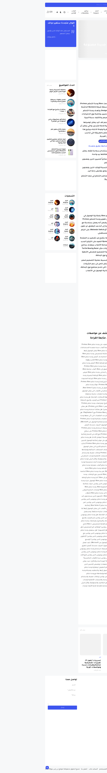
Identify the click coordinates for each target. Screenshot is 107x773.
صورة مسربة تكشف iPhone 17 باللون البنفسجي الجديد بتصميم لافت (95, 664)
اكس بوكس (89, 622)
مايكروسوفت (78, 622)
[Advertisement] (70, 77)
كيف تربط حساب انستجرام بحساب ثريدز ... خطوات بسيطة (74, 5)
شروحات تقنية (63, 12)
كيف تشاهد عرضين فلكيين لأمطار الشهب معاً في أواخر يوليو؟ (12, 141)
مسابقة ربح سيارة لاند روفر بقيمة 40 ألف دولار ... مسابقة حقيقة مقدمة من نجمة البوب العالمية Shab (89, 755)
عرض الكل (39, 630)
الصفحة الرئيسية (96, 40)
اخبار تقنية (85, 12)
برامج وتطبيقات (41, 12)
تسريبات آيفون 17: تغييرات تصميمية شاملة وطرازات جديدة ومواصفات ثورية (47, 664)
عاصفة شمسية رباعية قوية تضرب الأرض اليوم (14, 90)
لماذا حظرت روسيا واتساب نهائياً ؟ (72, 662)
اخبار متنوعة (52, 12)
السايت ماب (49, 769)
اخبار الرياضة (74, 12)
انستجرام (101, 4)
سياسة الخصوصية (77, 769)
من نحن (88, 769)
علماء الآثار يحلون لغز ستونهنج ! (14, 130)
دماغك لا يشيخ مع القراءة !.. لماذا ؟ (13, 110)
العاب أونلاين (30, 12)
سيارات (22, 245)
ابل (103, 657)
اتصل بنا (41, 769)
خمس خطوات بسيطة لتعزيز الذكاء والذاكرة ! (14, 100)
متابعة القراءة (54, 338)
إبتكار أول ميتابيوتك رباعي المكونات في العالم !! (13, 120)
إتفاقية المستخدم (62, 769)
